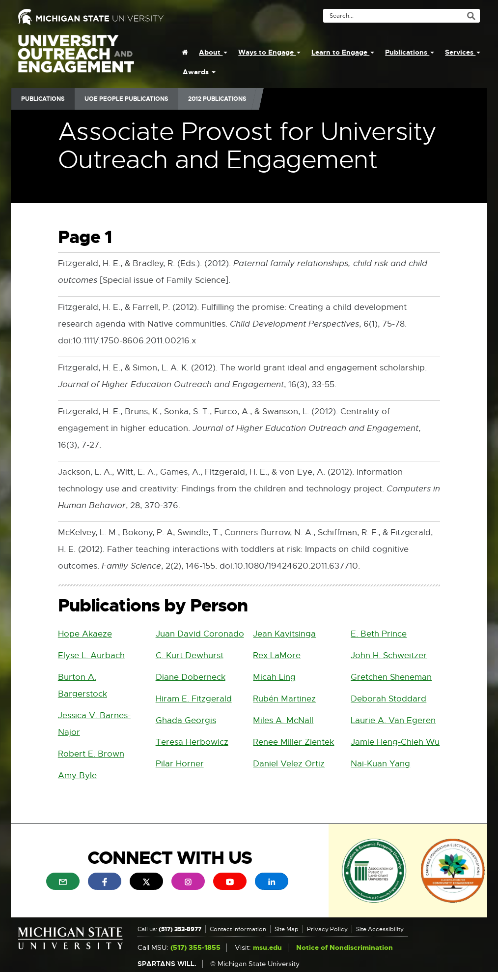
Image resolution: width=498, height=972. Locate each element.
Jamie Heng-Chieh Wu (395, 742)
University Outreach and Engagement (76, 59)
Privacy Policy (327, 929)
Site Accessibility (380, 929)
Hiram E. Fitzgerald (194, 699)
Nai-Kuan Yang (380, 764)
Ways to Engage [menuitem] (269, 52)
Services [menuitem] (462, 52)
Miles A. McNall (283, 720)
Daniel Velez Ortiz (289, 764)
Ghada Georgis (186, 720)
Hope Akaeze (85, 634)
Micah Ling (274, 677)
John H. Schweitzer (389, 655)
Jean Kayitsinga (284, 634)
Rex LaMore (277, 655)
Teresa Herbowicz (192, 742)
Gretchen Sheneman (391, 677)
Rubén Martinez (284, 699)
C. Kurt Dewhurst (189, 655)
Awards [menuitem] (199, 71)
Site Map (287, 929)
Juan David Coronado (200, 634)
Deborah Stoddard (388, 699)
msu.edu (267, 947)
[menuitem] (185, 52)
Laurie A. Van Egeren (393, 720)
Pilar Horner (180, 764)
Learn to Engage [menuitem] (342, 52)
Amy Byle (77, 775)
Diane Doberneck (190, 677)
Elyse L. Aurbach (91, 655)
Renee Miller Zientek (293, 742)
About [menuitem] (213, 52)
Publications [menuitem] (409, 52)
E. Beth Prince (379, 634)
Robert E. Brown (91, 754)
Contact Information (238, 929)
